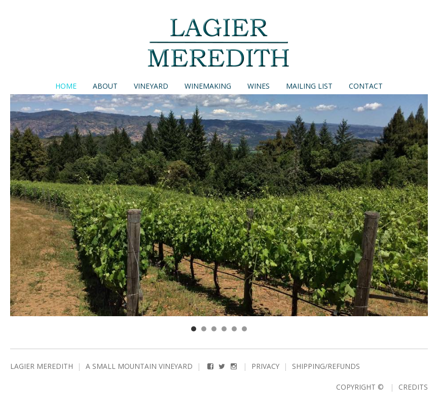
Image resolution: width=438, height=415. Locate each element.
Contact (366, 86)
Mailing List (309, 86)
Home (66, 86)
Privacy (265, 366)
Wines (258, 86)
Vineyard (151, 86)
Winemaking (208, 86)
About (105, 86)
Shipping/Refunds (326, 366)
